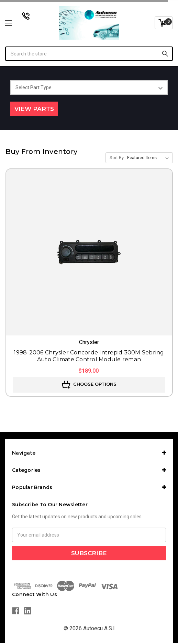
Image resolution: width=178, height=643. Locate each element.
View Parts (34, 108)
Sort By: (117, 157)
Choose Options (89, 384)
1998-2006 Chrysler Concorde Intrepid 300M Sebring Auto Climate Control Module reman (89, 356)
